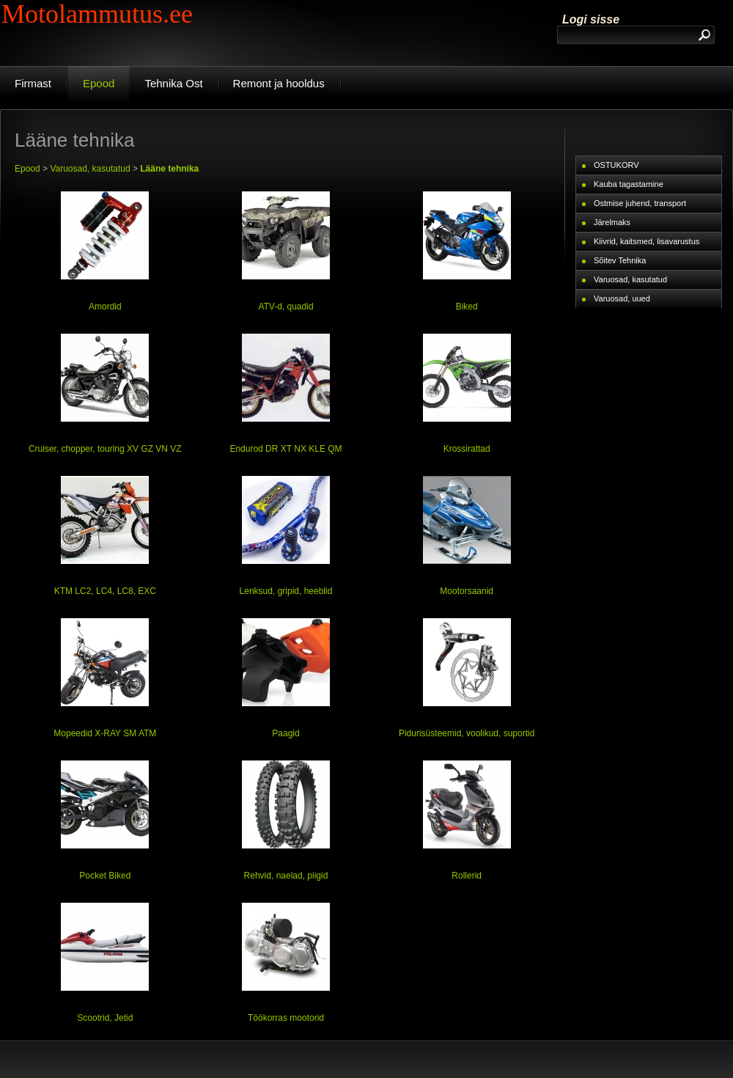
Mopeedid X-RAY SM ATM (105, 733)
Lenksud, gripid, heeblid (286, 591)
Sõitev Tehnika (620, 260)
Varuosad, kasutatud (90, 169)
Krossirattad (466, 449)
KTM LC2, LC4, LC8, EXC (105, 591)
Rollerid (467, 875)
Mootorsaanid (466, 591)
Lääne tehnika (169, 169)
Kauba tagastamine (628, 184)
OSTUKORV (616, 165)
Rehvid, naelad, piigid (286, 875)
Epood (27, 169)
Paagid (285, 733)
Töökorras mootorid (286, 1018)
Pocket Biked (104, 875)
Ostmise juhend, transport (640, 203)
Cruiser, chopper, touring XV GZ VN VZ (105, 449)
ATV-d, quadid (285, 306)
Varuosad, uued (622, 298)
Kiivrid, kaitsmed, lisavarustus (646, 241)
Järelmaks (612, 222)
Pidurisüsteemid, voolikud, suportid (466, 733)
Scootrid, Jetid (105, 1018)
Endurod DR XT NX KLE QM (285, 449)
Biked (467, 306)
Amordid (105, 306)
